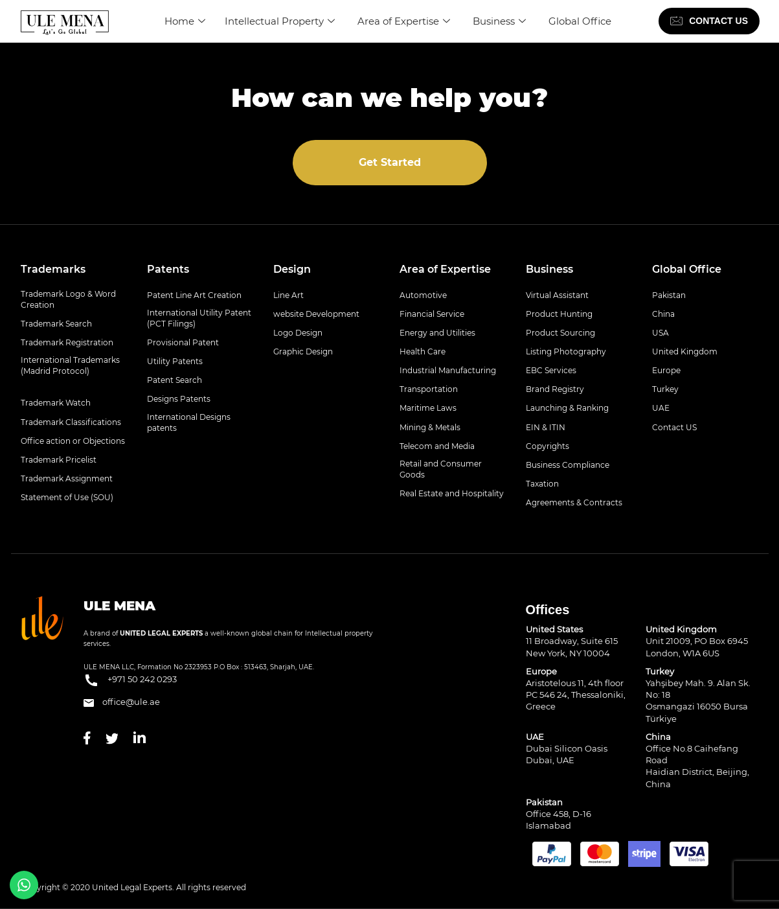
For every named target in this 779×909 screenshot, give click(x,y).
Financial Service (432, 314)
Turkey (665, 389)
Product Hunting (559, 314)
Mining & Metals (430, 427)
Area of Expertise (405, 21)
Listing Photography (566, 351)
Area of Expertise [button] (445, 269)
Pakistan (669, 295)
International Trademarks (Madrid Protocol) (70, 365)
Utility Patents (175, 361)
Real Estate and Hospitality (452, 493)
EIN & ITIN (545, 427)
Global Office (579, 21)
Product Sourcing (560, 333)
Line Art (288, 295)
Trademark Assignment (67, 478)
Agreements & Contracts (574, 502)
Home (184, 21)
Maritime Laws (428, 408)
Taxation (542, 484)
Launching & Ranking (567, 408)
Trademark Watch (56, 403)
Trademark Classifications (71, 422)
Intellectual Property (281, 21)
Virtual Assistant (557, 295)
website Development (316, 314)
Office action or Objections (73, 441)
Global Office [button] (686, 269)
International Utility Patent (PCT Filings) (199, 318)
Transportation (429, 389)
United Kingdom (684, 351)
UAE (661, 408)
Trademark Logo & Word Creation (68, 299)
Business (501, 21)
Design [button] (292, 269)
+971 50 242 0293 (130, 680)
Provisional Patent (183, 342)
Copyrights (547, 446)
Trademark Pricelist (58, 460)
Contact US (674, 427)
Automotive (423, 295)
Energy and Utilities (437, 333)
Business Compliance (567, 465)
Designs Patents (178, 399)
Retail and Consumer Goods (441, 469)
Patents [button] (168, 269)
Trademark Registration (67, 342)
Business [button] (549, 269)
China (663, 314)
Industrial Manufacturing (448, 370)
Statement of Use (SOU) (67, 497)
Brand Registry (555, 389)
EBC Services (551, 370)
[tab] (74, 269)
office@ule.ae (122, 701)
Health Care (423, 351)
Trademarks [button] (53, 269)
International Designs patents (189, 422)
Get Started (390, 162)
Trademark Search (56, 323)
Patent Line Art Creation (194, 295)
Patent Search (174, 380)
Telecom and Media (437, 446)
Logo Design (297, 333)
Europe (666, 370)
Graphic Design (303, 351)
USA (660, 333)
